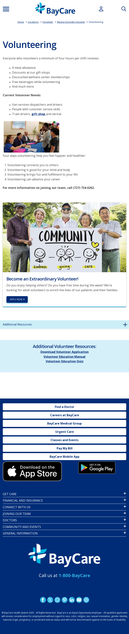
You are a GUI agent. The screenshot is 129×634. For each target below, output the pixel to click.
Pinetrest (64, 600)
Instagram (57, 600)
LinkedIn (72, 600)
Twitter (50, 600)
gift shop (38, 114)
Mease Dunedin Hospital (71, 22)
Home (20, 22)
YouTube (79, 600)
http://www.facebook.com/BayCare (43, 600)
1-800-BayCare (74, 575)
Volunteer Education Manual (64, 357)
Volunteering (96, 22)
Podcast (86, 600)
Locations (33, 22)
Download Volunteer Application (65, 352)
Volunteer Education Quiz (64, 361)
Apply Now (16, 299)
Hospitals (48, 22)
